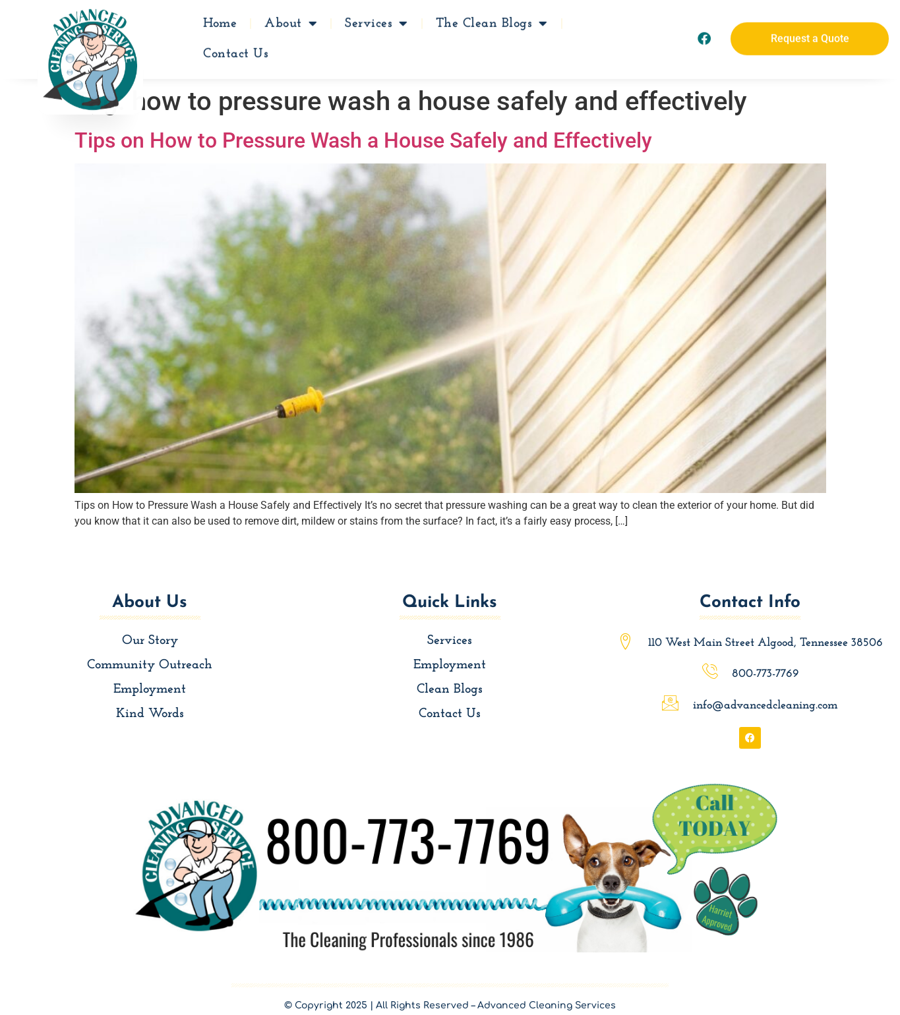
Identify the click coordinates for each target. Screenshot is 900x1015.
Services (376, 19)
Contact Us (235, 49)
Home (220, 19)
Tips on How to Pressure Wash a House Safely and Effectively (363, 140)
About (290, 19)
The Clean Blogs (492, 19)
